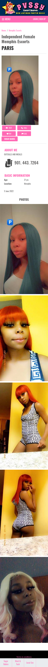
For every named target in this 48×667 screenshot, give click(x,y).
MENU (6, 19)
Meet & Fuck (18, 663)
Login (35, 19)
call (24, 127)
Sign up (42, 19)
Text (9, 127)
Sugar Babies (9, 139)
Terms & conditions (23, 657)
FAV (9, 133)
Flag (24, 133)
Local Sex (30, 662)
